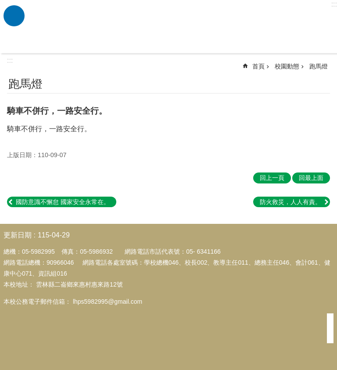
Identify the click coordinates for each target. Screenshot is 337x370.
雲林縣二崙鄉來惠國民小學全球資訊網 (179, 26)
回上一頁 (272, 177)
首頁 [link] (258, 66)
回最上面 (311, 177)
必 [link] (14, 15)
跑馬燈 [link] (318, 66)
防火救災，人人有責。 (290, 201)
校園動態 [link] (287, 66)
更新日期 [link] (18, 235)
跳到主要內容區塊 (4, 4)
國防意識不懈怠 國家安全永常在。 (63, 201)
